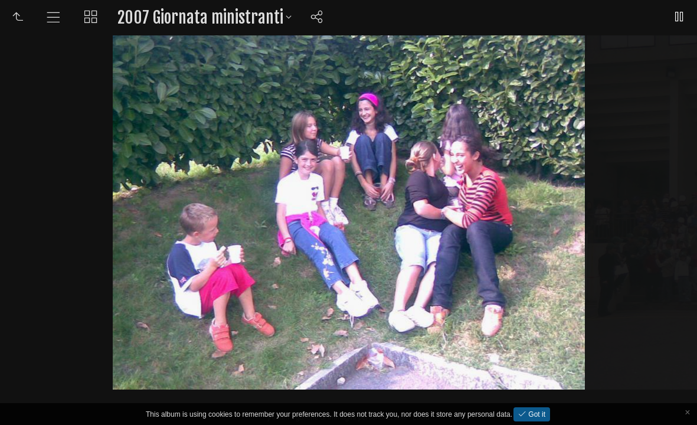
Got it (535, 414)
